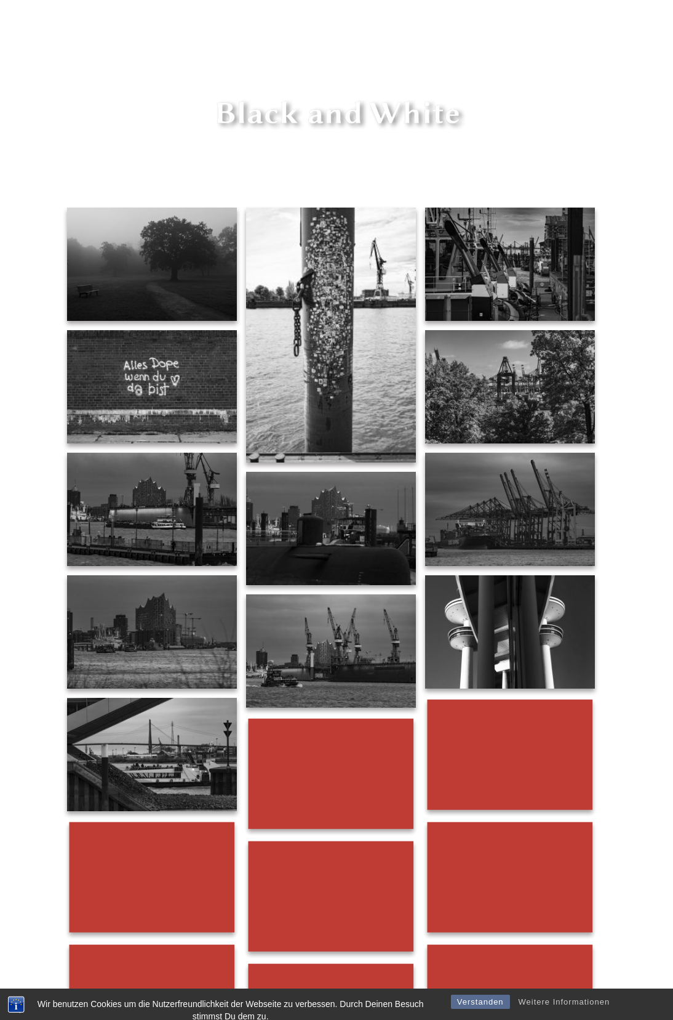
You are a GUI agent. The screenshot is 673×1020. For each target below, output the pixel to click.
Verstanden (480, 1011)
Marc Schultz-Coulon (386, 25)
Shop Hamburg (575, 25)
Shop (453, 25)
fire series (310, 25)
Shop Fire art (503, 25)
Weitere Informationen (564, 1011)
